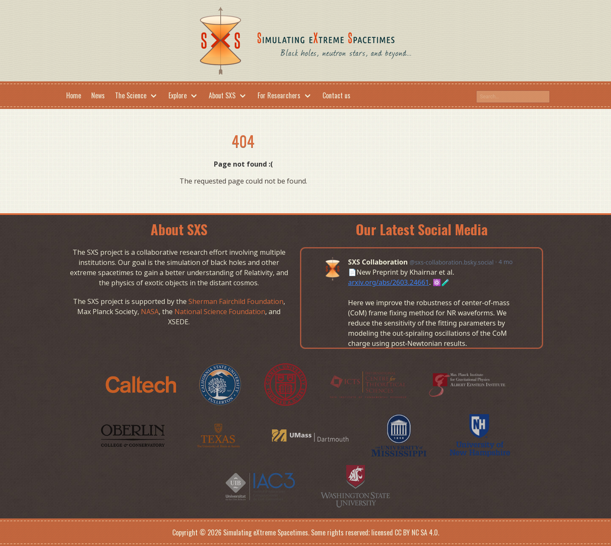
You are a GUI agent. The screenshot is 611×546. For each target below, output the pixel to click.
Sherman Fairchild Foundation (235, 301)
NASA (150, 311)
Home (73, 95)
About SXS (222, 95)
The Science (130, 95)
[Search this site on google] (513, 96)
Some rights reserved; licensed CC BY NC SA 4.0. (375, 532)
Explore (177, 95)
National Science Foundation (219, 311)
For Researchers (279, 95)
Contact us (336, 95)
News (98, 95)
